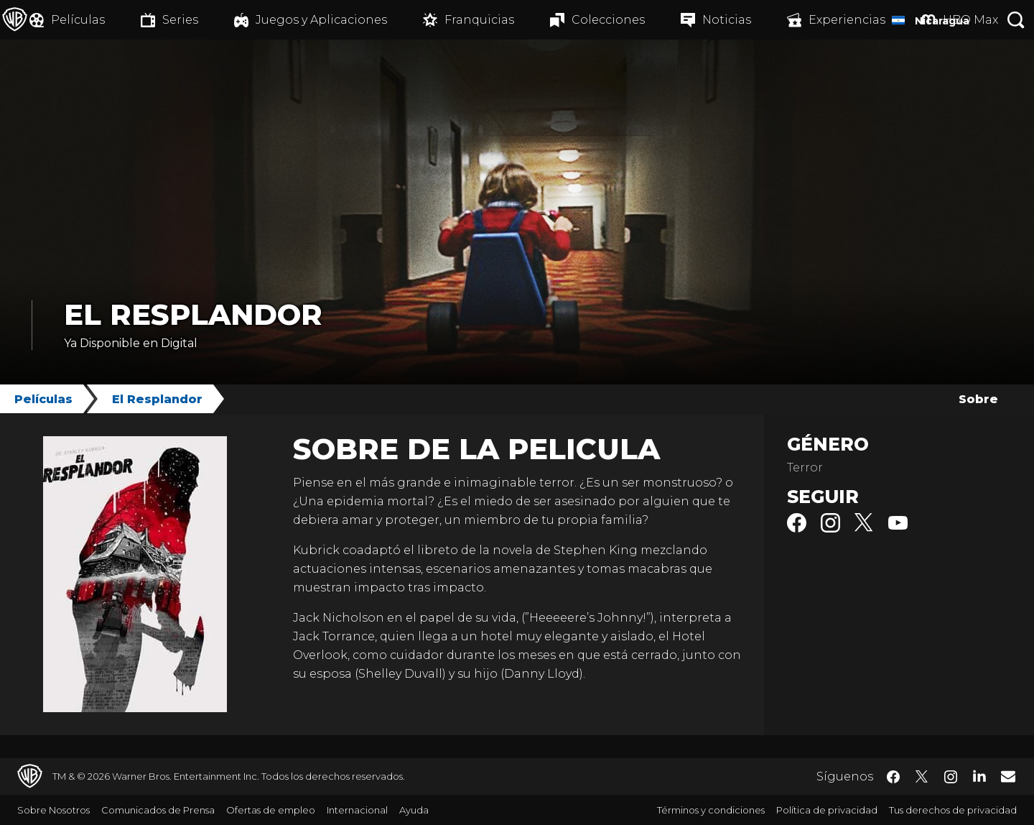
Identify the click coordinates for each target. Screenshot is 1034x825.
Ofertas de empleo (270, 810)
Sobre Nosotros (53, 810)
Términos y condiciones (711, 810)
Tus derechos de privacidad (953, 810)
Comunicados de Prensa (158, 810)
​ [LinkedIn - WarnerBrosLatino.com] (979, 775)
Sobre (978, 399)
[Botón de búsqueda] (1016, 20)
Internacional (357, 810)
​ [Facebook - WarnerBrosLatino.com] (893, 776)
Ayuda (414, 810)
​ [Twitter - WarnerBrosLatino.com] (922, 776)
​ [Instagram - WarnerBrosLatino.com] (950, 776)
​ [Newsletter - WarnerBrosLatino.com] (1008, 776)
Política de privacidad (826, 810)
